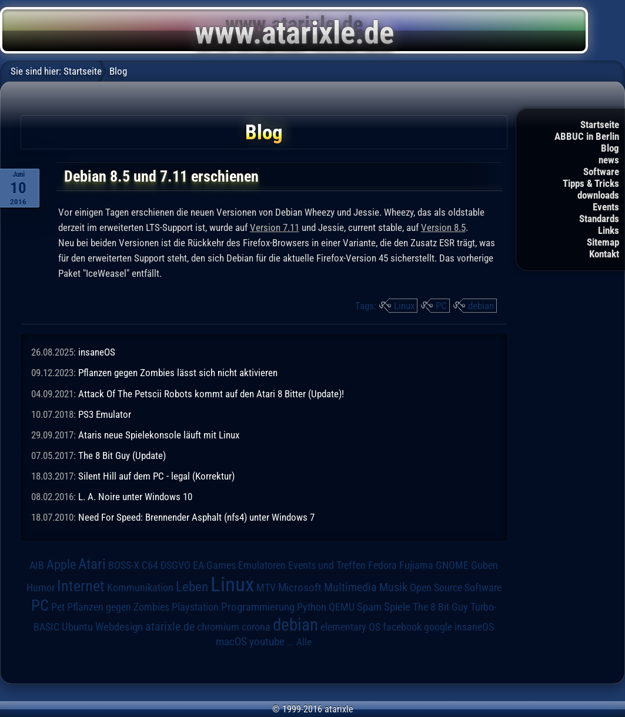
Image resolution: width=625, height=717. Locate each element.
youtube (267, 641)
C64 (150, 565)
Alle (304, 642)
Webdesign (119, 627)
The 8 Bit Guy (440, 607)
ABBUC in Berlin (586, 136)
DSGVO (175, 565)
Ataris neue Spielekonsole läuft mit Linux (158, 435)
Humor (40, 588)
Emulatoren (262, 565)
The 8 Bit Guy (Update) (122, 455)
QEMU (342, 607)
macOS (231, 641)
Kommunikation (140, 587)
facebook (402, 627)
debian (481, 305)
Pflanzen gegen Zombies (118, 607)
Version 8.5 (443, 227)
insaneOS (96, 352)
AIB (36, 565)
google (438, 627)
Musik (393, 587)
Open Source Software (456, 588)
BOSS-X (123, 565)
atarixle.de (170, 627)
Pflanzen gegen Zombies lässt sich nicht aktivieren (178, 372)
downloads (598, 195)
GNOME (452, 565)
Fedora (382, 565)
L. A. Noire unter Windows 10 (135, 496)
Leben (192, 587)
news (609, 160)
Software (601, 171)
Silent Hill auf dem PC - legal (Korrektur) (156, 476)
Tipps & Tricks (591, 183)
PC (441, 305)
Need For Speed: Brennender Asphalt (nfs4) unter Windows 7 (196, 517)
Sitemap (603, 242)
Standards (599, 219)
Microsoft (300, 587)
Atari (92, 563)
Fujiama (416, 565)
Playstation (195, 607)
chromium (218, 627)
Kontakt (604, 254)
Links (608, 230)
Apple (61, 564)
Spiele (397, 607)
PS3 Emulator (104, 414)
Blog (610, 148)
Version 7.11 (274, 227)
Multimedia (350, 587)
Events (606, 207)
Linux (404, 305)
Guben (484, 565)
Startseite (599, 124)
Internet (81, 586)
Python (311, 607)
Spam (369, 607)
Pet (58, 607)
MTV (266, 587)
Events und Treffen (327, 565)
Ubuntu (77, 627)
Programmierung (258, 607)
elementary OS (350, 627)
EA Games (214, 565)
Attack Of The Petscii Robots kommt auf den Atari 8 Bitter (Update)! (211, 394)
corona (256, 627)
